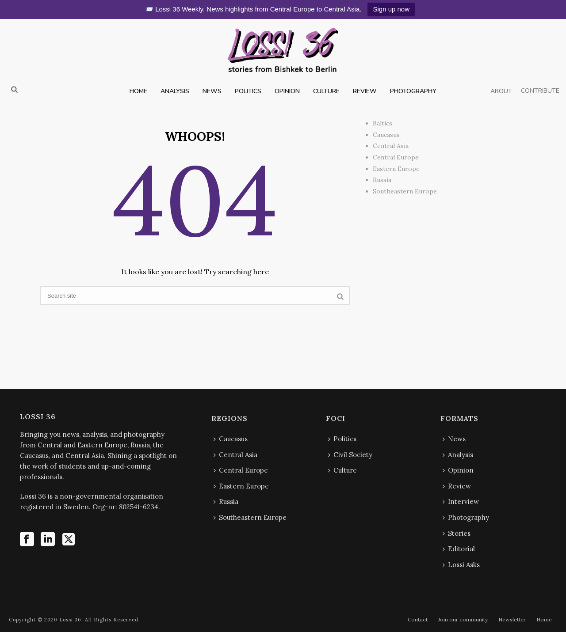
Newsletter (512, 619)
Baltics (382, 123)
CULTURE (326, 91)
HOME (138, 91)
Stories (456, 533)
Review (457, 486)
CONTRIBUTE (540, 91)
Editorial (459, 549)
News (454, 439)
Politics (342, 439)
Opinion (458, 470)
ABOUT (501, 91)
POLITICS (248, 91)
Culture (342, 470)
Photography (466, 517)
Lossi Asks (461, 564)
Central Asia (391, 146)
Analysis (458, 454)
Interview (461, 501)
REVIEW (365, 91)
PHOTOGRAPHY (413, 91)
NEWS (212, 91)
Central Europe (396, 157)
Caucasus (386, 135)
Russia (382, 180)
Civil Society (350, 454)
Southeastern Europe (405, 191)
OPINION (287, 91)
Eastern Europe (396, 169)
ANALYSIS (175, 91)
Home (544, 619)
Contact (418, 619)
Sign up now (391, 9)
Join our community (463, 619)
